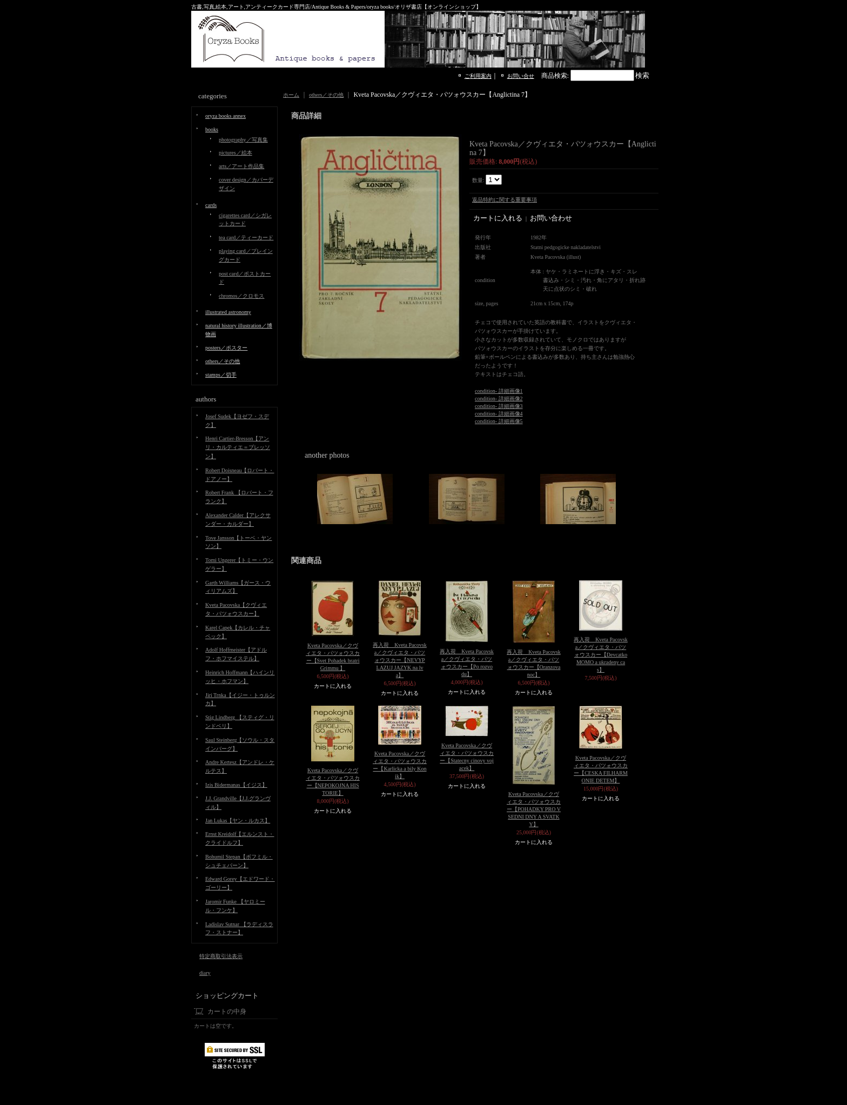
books (211, 129)
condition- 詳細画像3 (499, 406)
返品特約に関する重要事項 (504, 200)
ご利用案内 (478, 76)
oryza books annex (225, 116)
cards (211, 205)
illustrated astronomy (228, 312)
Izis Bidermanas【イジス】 (236, 785)
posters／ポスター (226, 348)
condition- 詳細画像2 (499, 398)
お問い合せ (520, 76)
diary (205, 973)
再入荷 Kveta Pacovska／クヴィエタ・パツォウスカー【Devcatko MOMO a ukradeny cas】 (601, 655)
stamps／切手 (221, 375)
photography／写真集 (243, 140)
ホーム (291, 95)
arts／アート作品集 (241, 166)
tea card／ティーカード (246, 237)
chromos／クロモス (241, 296)
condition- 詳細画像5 (499, 421)
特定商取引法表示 (221, 956)
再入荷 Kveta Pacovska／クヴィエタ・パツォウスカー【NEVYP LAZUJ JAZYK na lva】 (400, 660)
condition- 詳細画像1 (499, 391)
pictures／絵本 (235, 153)
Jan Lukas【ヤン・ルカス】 (237, 820)
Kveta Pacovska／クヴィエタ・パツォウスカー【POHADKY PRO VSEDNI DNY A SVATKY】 (534, 809)
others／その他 (222, 361)
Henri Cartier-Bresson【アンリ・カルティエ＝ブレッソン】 (237, 447)
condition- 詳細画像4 (499, 414)
